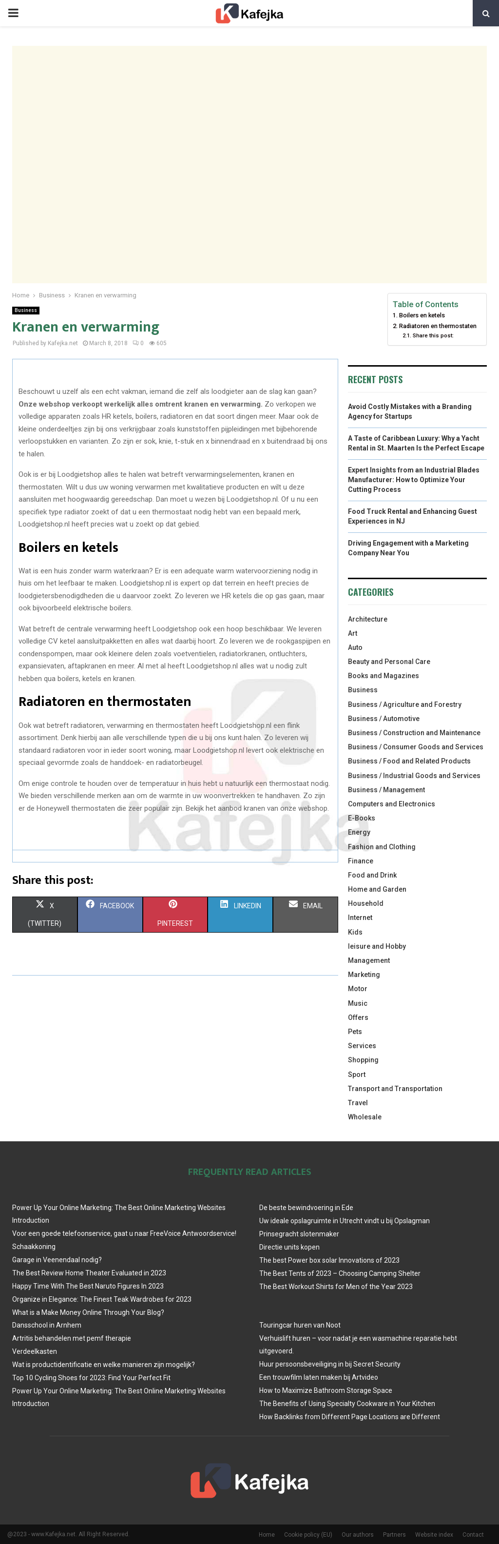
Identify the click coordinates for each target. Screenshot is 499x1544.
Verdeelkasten (34, 1351)
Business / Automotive (384, 719)
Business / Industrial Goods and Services (414, 776)
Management (369, 960)
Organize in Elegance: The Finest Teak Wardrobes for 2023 (102, 1299)
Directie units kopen (289, 1247)
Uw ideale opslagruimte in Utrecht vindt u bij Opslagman (344, 1221)
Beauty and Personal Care (389, 661)
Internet (360, 917)
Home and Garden (377, 889)
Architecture (367, 619)
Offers (358, 1017)
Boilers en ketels (422, 315)
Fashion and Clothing (382, 847)
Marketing (364, 974)
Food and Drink (372, 875)
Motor (357, 989)
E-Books (361, 818)
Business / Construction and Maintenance (414, 733)
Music (357, 1003)
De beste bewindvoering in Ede (306, 1208)
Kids (355, 932)
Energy (359, 832)
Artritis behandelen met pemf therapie (71, 1338)
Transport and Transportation (395, 1089)
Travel (358, 1103)
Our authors (358, 1534)
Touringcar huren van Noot (300, 1325)
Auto (355, 647)
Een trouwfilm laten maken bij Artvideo (318, 1377)
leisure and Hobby (377, 946)
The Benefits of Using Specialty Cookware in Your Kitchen (347, 1403)
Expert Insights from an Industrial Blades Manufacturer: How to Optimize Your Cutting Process (414, 479)
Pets (355, 1032)
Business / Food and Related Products (409, 761)
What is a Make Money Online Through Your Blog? (88, 1312)
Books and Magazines (383, 676)
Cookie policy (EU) (308, 1534)
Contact (473, 1534)
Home (267, 1534)
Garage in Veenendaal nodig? (57, 1260)
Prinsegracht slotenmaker (299, 1234)
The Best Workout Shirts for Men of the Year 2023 (336, 1286)
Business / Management (386, 790)
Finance (360, 861)
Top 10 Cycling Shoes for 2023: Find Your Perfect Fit (91, 1378)
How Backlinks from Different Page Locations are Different (349, 1417)
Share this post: (433, 335)
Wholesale (365, 1117)
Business (26, 310)
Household (366, 903)
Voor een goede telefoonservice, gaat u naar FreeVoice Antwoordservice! (124, 1233)
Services (362, 1046)
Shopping (363, 1060)
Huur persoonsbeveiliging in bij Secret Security (330, 1364)
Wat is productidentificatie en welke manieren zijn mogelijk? (103, 1364)
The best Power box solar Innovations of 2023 (329, 1260)
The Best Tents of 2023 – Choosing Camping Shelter (340, 1273)
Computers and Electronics (391, 804)
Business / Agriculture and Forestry (404, 704)
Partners (394, 1534)
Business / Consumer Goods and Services (415, 747)
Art (352, 633)
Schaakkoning (34, 1247)
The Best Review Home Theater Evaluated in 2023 (89, 1273)
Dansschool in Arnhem (46, 1325)
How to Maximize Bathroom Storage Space (325, 1390)
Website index (434, 1534)
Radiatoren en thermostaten (438, 326)
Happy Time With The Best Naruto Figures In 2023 (88, 1286)
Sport (356, 1074)
